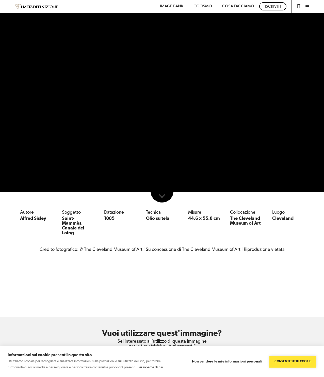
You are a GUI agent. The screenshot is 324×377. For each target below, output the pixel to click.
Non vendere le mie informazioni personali (227, 361)
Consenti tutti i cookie (292, 361)
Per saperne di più (150, 367)
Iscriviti (273, 7)
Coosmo (202, 6)
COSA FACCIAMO (238, 6)
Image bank (171, 6)
